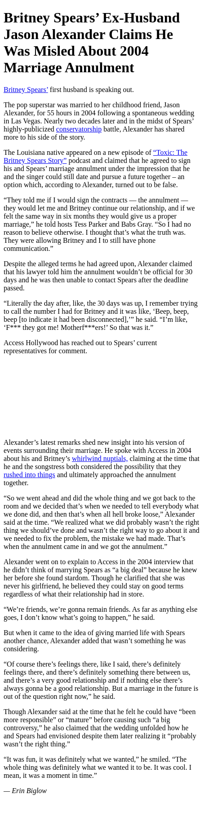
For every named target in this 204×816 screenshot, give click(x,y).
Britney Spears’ (26, 89)
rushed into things (29, 474)
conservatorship (79, 129)
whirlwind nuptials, (100, 458)
